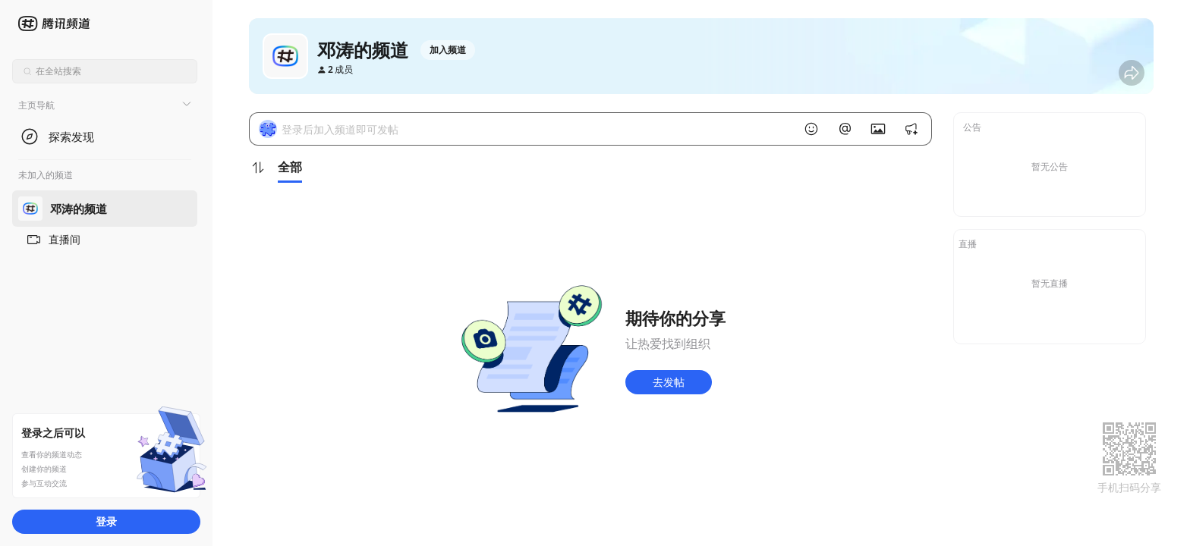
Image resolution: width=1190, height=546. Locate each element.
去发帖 (669, 382)
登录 (106, 521)
